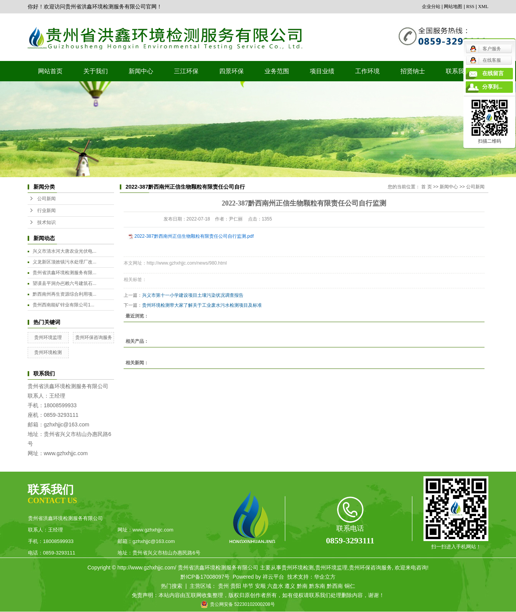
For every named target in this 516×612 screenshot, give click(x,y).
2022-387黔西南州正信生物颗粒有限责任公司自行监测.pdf (194, 236)
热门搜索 (171, 586)
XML (483, 6)
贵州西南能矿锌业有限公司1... (63, 305)
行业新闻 (46, 210)
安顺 (260, 586)
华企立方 (325, 577)
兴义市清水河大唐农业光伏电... (64, 251)
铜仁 (349, 586)
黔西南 (335, 586)
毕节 (248, 586)
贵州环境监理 (48, 337)
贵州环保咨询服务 (93, 337)
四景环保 (231, 71)
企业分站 (431, 6)
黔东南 (317, 586)
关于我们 (95, 71)
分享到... (492, 87)
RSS (470, 6)
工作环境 (367, 71)
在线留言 (493, 73)
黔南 (302, 586)
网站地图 (453, 6)
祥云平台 (273, 577)
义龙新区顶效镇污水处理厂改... (64, 262)
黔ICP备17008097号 (205, 577)
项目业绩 (322, 71)
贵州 (223, 586)
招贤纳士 (412, 71)
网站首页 (50, 71)
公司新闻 (46, 198)
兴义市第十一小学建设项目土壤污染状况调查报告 (192, 295)
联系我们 (458, 71)
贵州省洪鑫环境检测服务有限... (64, 272)
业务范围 (277, 71)
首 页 (426, 186)
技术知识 (46, 222)
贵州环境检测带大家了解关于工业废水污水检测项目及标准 (202, 305)
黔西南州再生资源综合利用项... (64, 294)
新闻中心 (141, 71)
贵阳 (235, 586)
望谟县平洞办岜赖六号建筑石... (64, 283)
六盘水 (275, 586)
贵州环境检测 (48, 352)
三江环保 (186, 71)
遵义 (289, 586)
